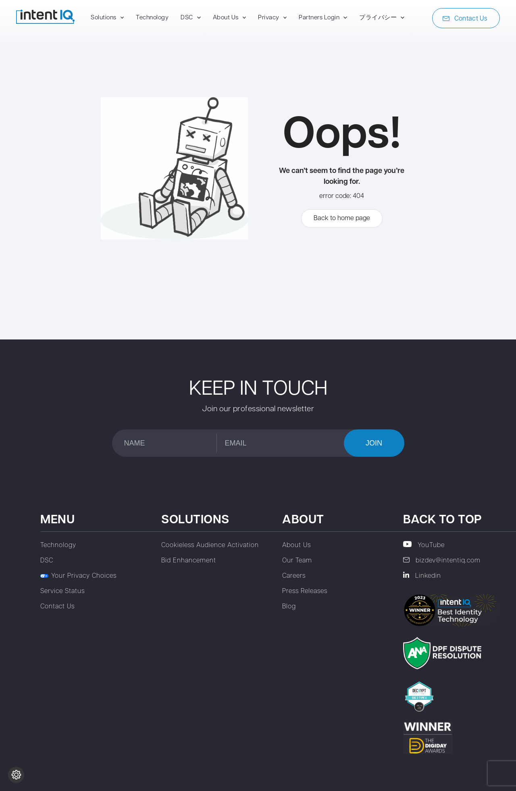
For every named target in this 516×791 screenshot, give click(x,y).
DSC (187, 18)
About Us (226, 18)
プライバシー (378, 18)
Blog (289, 607)
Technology (152, 18)
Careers (294, 576)
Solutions (104, 18)
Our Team (297, 561)
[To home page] (45, 22)
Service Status (62, 591)
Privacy (268, 18)
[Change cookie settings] (16, 775)
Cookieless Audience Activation (210, 545)
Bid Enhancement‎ (188, 561)
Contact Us (465, 19)
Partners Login (319, 18)
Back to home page (342, 218)
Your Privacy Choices (78, 576)
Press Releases (304, 591)
